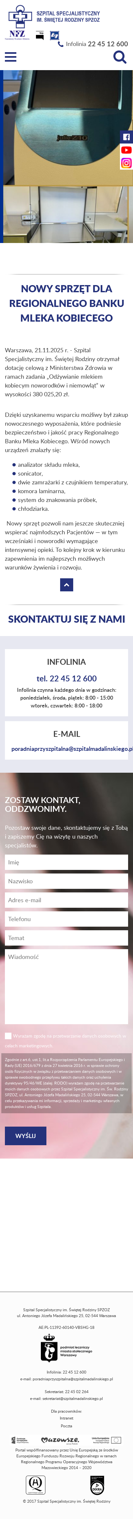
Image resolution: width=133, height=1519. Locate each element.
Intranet (66, 1418)
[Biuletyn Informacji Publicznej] (40, 37)
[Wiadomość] (66, 919)
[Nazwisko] (66, 881)
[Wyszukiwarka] (120, 57)
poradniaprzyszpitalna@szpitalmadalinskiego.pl (73, 1379)
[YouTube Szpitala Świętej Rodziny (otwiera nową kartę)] (126, 150)
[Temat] (66, 938)
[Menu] (10, 57)
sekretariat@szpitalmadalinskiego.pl (72, 1398)
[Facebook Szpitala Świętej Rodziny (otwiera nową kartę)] (126, 137)
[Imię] (66, 862)
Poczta (66, 1426)
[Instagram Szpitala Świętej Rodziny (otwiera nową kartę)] (126, 163)
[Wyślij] (25, 1136)
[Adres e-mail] (66, 900)
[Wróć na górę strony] (66, 584)
